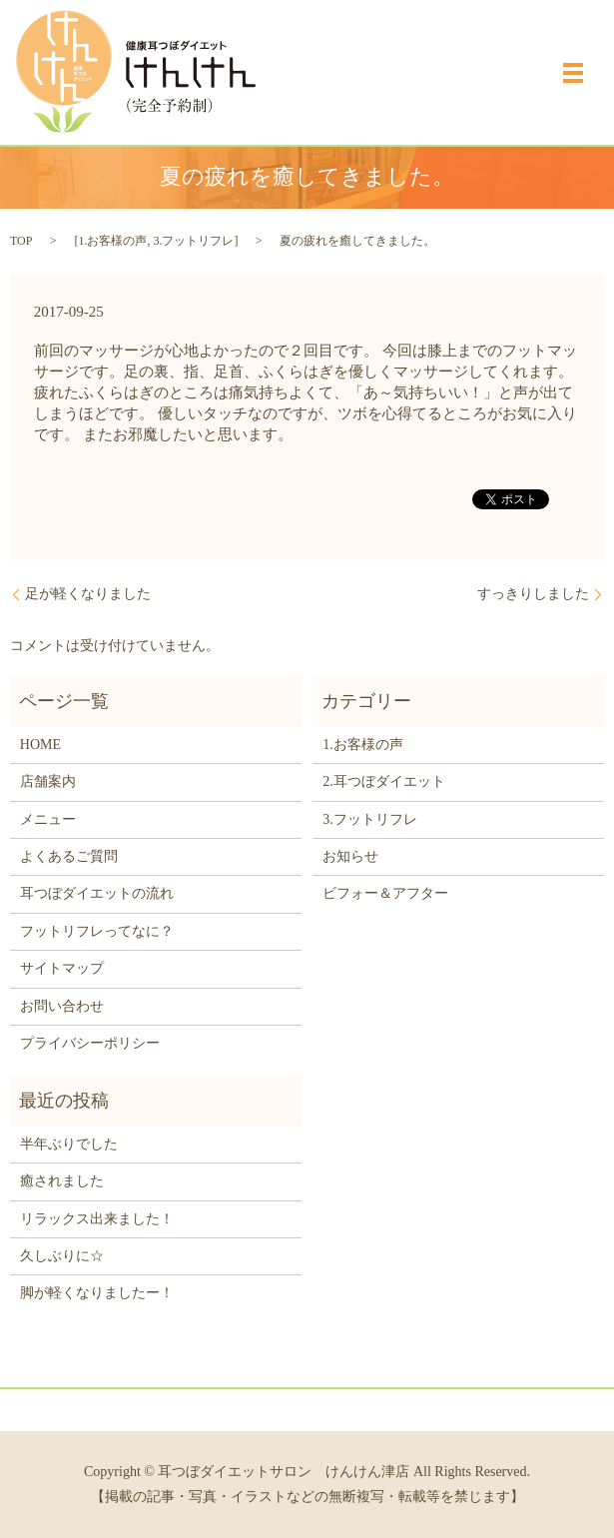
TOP (21, 241)
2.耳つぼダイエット (383, 781)
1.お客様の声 (112, 241)
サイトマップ (62, 968)
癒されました (62, 1180)
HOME (40, 744)
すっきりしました (533, 593)
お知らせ (350, 856)
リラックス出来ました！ (97, 1218)
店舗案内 (48, 781)
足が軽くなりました (88, 593)
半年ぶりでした (69, 1144)
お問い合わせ (62, 1006)
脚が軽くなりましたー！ (97, 1292)
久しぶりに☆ (62, 1255)
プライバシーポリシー (90, 1043)
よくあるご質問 (69, 856)
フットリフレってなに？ (97, 931)
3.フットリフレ (193, 241)
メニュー (48, 819)
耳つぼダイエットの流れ (97, 893)
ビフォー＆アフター (385, 893)
